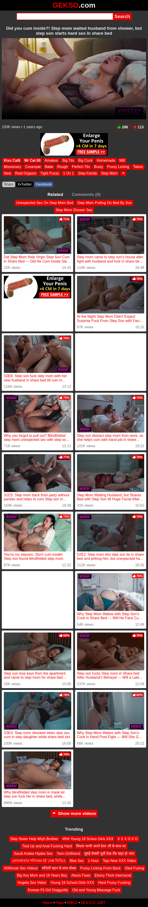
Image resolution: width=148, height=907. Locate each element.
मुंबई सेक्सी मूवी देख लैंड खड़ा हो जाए (109, 853)
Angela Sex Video (32, 883)
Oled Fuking (134, 868)
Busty (98, 167)
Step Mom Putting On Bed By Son (104, 203)
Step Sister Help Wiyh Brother (34, 839)
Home (47, 903)
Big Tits (68, 160)
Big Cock (85, 160)
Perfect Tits (81, 167)
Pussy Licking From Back (100, 868)
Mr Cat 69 (32, 160)
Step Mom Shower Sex (74, 210)
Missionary (12, 167)
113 (138, 127)
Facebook (44, 184)
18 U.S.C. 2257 (93, 903)
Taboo (138, 167)
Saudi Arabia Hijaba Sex (33, 853)
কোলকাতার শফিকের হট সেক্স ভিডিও (39, 861)
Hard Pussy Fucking (114, 883)
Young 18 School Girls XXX (72, 883)
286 (122, 127)
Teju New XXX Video (119, 861)
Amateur (51, 160)
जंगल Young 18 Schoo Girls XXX (87, 839)
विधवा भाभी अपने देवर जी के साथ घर (101, 846)
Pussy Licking (118, 167)
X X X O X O (127, 839)
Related (55, 194)
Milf (122, 160)
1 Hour (93, 861)
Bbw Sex (77, 861)
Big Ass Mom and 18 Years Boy (42, 875)
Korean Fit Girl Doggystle (48, 890)
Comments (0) (86, 194)
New (7, 173)
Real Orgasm (25, 173)
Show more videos (74, 813)
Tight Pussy (49, 173)
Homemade (106, 160)
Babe (49, 167)
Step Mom (109, 173)
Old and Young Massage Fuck (96, 890)
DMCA (72, 903)
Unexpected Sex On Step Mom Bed (44, 203)
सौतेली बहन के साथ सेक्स (59, 868)
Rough (62, 167)
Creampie (33, 167)
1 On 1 (68, 173)
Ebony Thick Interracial (113, 875)
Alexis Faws (80, 875)
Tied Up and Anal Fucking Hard (47, 846)
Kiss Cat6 (12, 160)
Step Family (87, 173)
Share (9, 184)
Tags (60, 903)
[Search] (64, 16)
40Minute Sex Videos (21, 868)
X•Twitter (25, 184)
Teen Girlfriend (68, 853)
